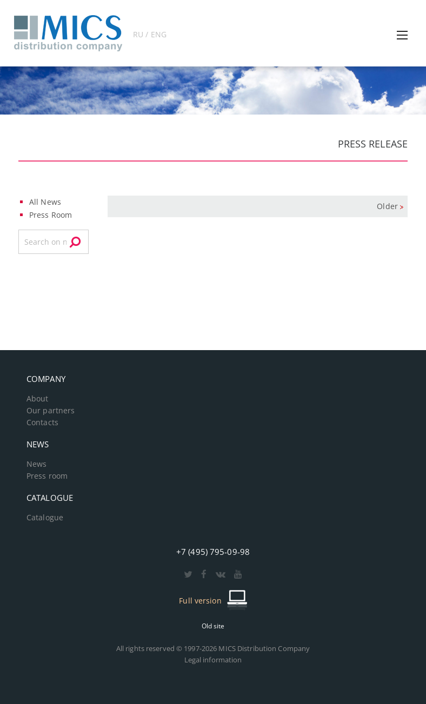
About (37, 399)
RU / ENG (150, 34)
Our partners (50, 410)
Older (387, 206)
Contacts (42, 422)
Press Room (50, 215)
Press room (47, 476)
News (36, 464)
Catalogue (44, 517)
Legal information (213, 660)
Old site (213, 626)
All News (45, 202)
